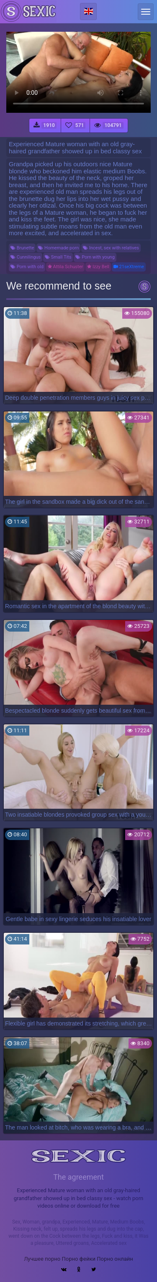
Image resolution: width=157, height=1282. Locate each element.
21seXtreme (128, 266)
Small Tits (58, 257)
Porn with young (94, 257)
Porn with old (27, 266)
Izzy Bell (98, 266)
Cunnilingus (25, 257)
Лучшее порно (42, 1259)
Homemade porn (58, 248)
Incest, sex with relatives (111, 248)
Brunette (22, 248)
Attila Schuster (65, 266)
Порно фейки (78, 1259)
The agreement (78, 1177)
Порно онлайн (115, 1259)
